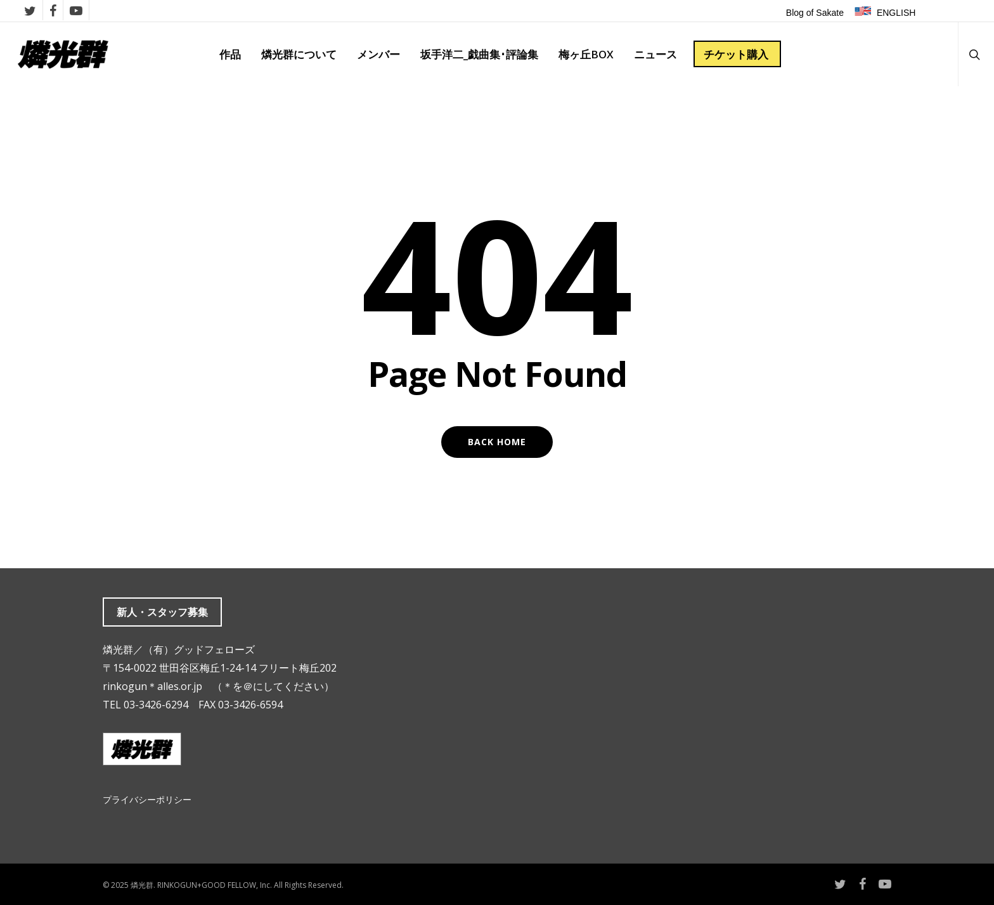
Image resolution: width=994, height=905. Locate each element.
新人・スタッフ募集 (162, 612)
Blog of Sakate (815, 13)
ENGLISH (896, 13)
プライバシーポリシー (147, 799)
